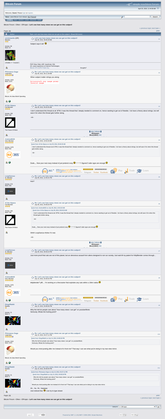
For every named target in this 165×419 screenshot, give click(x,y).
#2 (159, 73)
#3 (159, 106)
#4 (159, 140)
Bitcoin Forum (9, 25)
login (24, 13)
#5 (159, 177)
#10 (159, 334)
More (39, 20)
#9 (159, 305)
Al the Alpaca (10, 105)
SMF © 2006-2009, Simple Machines (90, 415)
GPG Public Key (44, 68)
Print (157, 30)
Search (21, 20)
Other (18, 25)
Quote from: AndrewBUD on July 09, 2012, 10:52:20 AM (48, 208)
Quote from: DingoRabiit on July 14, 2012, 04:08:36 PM (48, 338)
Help (15, 20)
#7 (159, 251)
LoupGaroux (10, 176)
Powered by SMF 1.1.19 (70, 415)
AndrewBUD (10, 139)
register (30, 13)
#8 (159, 278)
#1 (159, 39)
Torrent (33, 17)
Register (33, 20)
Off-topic (25, 25)
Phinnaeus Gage (11, 72)
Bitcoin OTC (34, 68)
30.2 (29, 17)
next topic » (156, 28)
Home (9, 20)
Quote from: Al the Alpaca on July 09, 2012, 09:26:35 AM (48, 144)
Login (27, 20)
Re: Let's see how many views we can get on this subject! (58, 72)
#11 (159, 368)
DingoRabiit (9, 304)
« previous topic (145, 28)
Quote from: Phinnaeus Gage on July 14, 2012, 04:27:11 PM (49, 372)
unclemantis (10, 38)
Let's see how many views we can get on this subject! (51, 25)
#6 (159, 204)
